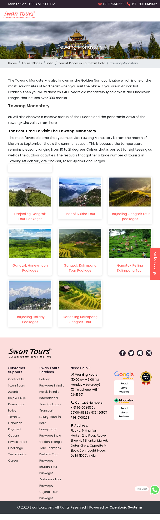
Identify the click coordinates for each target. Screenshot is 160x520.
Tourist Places (32, 63)
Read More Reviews (124, 388)
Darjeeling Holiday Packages (30, 319)
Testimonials (17, 454)
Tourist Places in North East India (81, 63)
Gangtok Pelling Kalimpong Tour (130, 268)
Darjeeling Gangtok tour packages (130, 216)
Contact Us (16, 379)
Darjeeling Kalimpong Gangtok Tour (80, 319)
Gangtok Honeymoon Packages (30, 268)
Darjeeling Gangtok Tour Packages (30, 216)
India (50, 63)
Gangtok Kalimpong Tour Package (80, 268)
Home (12, 63)
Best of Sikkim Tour (80, 214)
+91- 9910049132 (144, 4)
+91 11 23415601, (114, 4)
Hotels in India (49, 392)
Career (13, 460)
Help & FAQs (17, 398)
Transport (46, 410)
